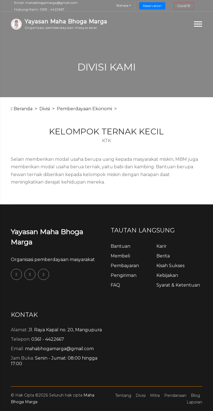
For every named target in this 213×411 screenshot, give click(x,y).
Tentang (123, 395)
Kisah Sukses (170, 265)
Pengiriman (123, 275)
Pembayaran (125, 265)
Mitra (155, 395)
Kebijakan (167, 275)
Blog (195, 395)
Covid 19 (183, 6)
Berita (163, 256)
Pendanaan (175, 395)
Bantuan (120, 246)
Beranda (21, 108)
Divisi (44, 108)
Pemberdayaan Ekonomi (84, 108)
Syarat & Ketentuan (178, 285)
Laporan (194, 402)
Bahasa (122, 5)
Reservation (152, 6)
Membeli (120, 256)
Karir (161, 246)
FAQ (115, 285)
